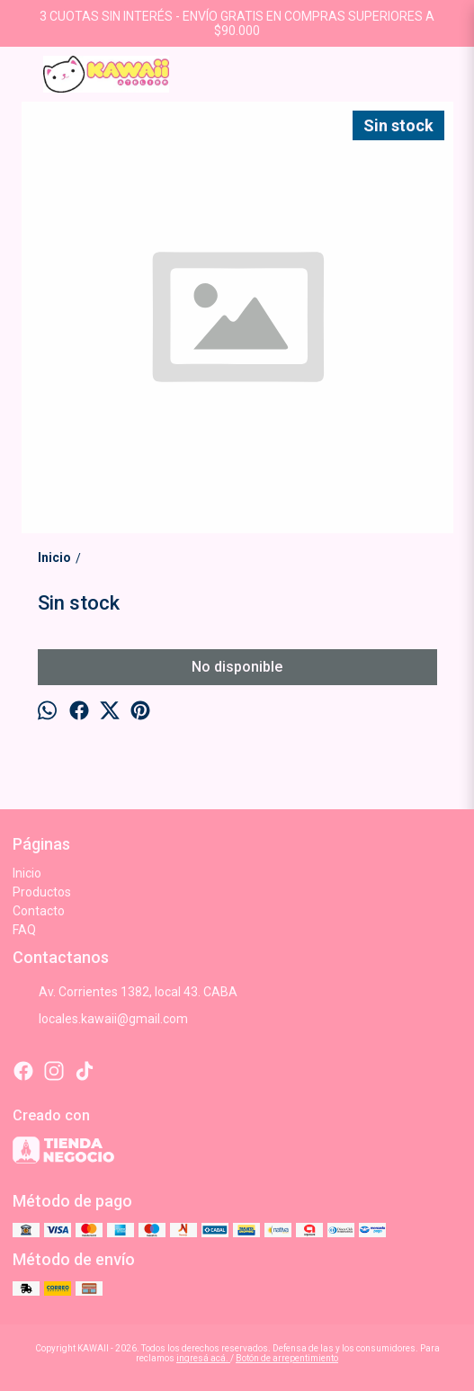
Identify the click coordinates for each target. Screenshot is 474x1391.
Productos (42, 892)
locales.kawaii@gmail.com (100, 1019)
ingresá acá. (203, 1358)
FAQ (24, 930)
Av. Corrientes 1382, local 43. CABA (125, 992)
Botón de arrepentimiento (287, 1358)
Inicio (27, 873)
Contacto (39, 911)
